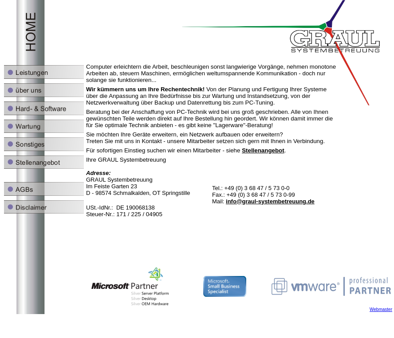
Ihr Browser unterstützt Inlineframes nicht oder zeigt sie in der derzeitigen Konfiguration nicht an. (197, 133)
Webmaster (381, 309)
